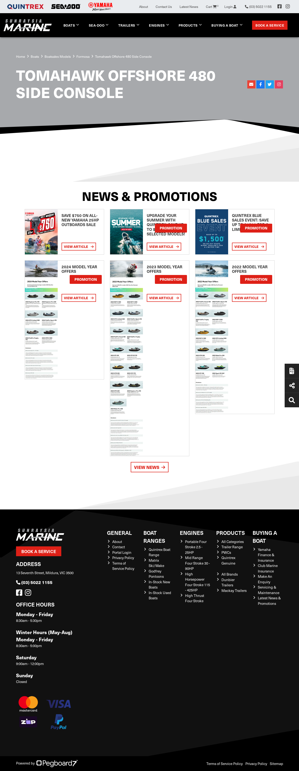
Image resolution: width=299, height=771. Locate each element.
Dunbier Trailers (228, 582)
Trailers (126, 25)
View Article (79, 246)
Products (188, 25)
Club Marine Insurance (268, 568)
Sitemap (276, 763)
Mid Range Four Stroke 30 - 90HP (197, 563)
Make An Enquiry (265, 579)
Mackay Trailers (234, 590)
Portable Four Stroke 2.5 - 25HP (196, 547)
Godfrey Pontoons (156, 573)
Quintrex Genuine (228, 560)
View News (149, 467)
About (143, 6)
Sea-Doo (97, 25)
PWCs (226, 552)
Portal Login (121, 552)
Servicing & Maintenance (268, 589)
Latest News (189, 6)
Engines (157, 25)
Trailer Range (232, 546)
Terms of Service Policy (123, 566)
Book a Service (269, 25)
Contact (118, 546)
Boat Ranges (154, 536)
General (119, 532)
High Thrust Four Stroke (194, 598)
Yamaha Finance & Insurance (266, 555)
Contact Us (164, 6)
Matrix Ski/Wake (156, 563)
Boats (69, 25)
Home (20, 56)
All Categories (232, 541)
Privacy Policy (123, 557)
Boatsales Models (58, 56)
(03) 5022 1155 (34, 582)
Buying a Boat (224, 25)
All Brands (229, 574)
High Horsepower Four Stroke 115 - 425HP (197, 582)
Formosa (83, 56)
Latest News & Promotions (269, 600)
